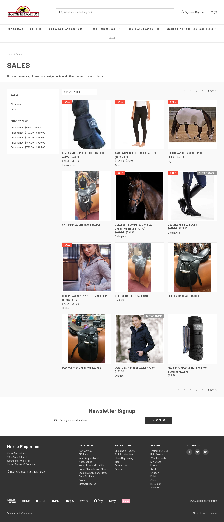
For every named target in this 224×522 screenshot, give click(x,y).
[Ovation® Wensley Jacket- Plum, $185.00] (139, 339)
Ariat (153, 469)
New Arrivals (15, 29)
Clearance (16, 104)
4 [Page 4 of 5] (197, 91)
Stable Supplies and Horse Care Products (191, 29)
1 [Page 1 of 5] (179, 91)
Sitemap (119, 469)
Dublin (153, 476)
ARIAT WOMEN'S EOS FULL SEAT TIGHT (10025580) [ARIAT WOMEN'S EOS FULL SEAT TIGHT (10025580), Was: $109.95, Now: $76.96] (136, 155)
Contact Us (121, 465)
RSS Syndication (124, 454)
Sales (112, 38)
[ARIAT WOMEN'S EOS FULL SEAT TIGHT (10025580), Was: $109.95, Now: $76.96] (139, 124)
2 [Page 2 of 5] (185, 91)
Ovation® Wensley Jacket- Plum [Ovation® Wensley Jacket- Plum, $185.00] (135, 367)
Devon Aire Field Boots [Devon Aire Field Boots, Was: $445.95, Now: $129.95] (182, 224)
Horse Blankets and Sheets (143, 29)
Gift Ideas (36, 29)
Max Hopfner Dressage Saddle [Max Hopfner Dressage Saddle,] (81, 367)
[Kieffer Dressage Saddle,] (192, 267)
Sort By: (68, 92)
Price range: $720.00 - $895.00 (28, 147)
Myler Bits (155, 461)
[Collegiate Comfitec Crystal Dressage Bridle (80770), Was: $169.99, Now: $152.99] (139, 196)
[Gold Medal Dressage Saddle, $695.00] (139, 267)
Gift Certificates (87, 483)
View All (154, 487)
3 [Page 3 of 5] (191, 91)
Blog (117, 461)
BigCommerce (26, 513)
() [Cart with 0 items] (214, 12)
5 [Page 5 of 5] (203, 91)
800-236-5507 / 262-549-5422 (27, 471)
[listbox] (85, 92)
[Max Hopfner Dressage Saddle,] (87, 339)
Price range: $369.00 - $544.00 (28, 137)
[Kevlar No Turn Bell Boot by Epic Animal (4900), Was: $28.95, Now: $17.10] (87, 124)
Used (13, 109)
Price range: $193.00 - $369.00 (28, 132)
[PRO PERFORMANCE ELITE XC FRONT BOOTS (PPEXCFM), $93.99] (192, 339)
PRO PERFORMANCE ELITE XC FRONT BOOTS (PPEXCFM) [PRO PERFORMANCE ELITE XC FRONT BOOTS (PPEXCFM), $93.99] (188, 369)
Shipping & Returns (125, 450)
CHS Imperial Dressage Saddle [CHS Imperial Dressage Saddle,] (81, 224)
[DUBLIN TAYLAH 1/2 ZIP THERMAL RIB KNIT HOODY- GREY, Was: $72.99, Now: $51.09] (87, 267)
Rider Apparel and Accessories (66, 29)
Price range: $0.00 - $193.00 (26, 127)
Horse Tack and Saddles (106, 29)
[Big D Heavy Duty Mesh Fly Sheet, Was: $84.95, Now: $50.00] (192, 124)
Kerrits (154, 465)
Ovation (154, 472)
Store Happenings (124, 458)
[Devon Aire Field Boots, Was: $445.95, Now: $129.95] (192, 196)
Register (200, 12)
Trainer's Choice (159, 450)
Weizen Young (210, 513)
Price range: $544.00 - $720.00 (28, 142)
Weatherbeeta (158, 458)
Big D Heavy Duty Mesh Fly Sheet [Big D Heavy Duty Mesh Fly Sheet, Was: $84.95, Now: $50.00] (188, 153)
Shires (154, 480)
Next (212, 91)
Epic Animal (156, 454)
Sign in (188, 12)
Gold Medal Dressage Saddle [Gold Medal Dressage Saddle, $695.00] (133, 296)
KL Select (155, 483)
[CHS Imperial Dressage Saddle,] (87, 196)
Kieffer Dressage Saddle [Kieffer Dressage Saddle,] (184, 296)
